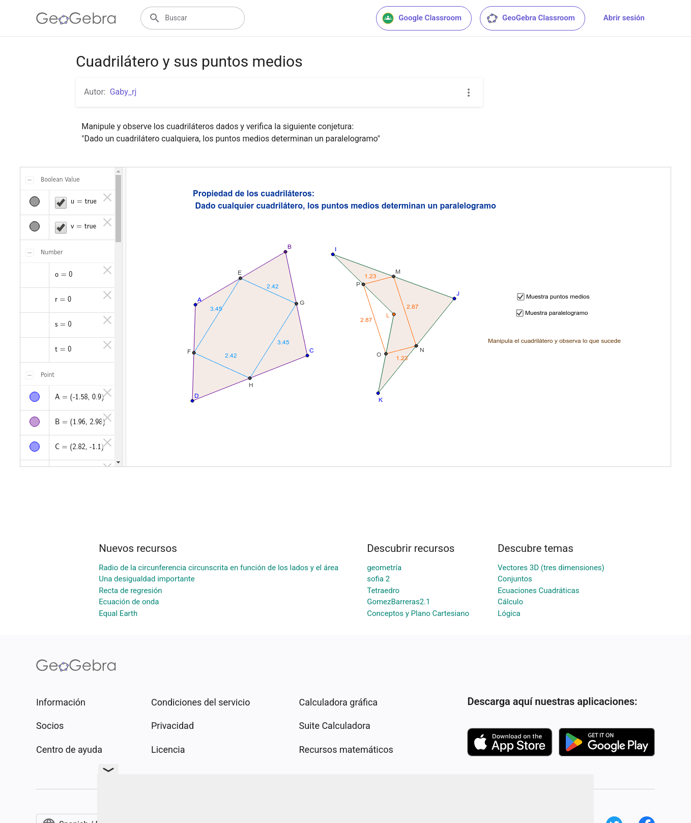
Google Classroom (422, 18)
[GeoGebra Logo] (76, 18)
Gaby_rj (123, 92)
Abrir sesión (624, 17)
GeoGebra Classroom (530, 18)
